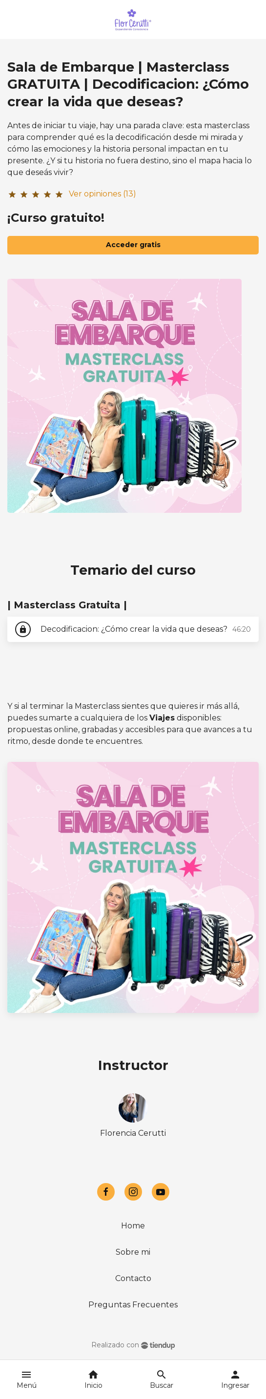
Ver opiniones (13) (102, 193)
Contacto (133, 1278)
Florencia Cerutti (133, 1133)
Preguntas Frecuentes (133, 1304)
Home (133, 1225)
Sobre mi (133, 1252)
